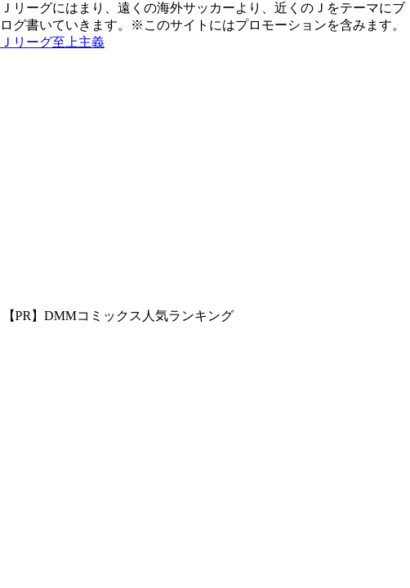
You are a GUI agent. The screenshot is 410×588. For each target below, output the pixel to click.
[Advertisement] (205, 185)
